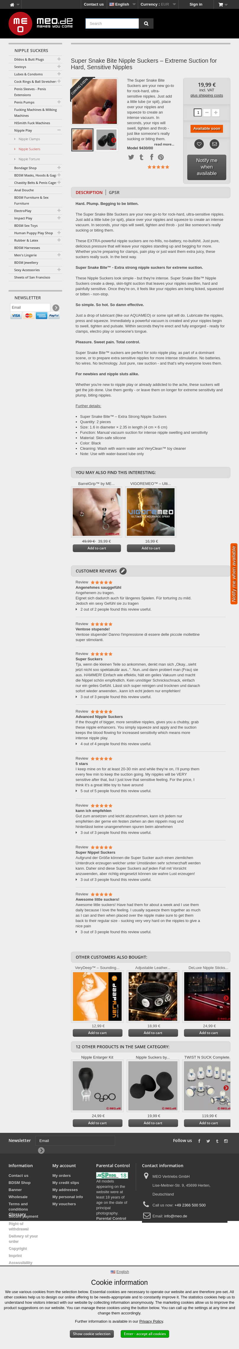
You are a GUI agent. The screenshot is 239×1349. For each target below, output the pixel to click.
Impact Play (23, 218)
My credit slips (65, 1182)
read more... (164, 144)
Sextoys (20, 66)
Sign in (196, 4)
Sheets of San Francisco (32, 277)
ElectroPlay (22, 210)
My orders (61, 1175)
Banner (15, 1190)
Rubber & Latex (26, 240)
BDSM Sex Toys (26, 225)
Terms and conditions (18, 1206)
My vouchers (64, 1204)
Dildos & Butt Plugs (29, 59)
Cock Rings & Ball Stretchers (35, 81)
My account (64, 1165)
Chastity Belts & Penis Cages (35, 182)
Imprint (15, 1255)
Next (114, 140)
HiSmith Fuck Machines (32, 123)
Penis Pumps (24, 102)
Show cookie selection (92, 1333)
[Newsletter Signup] (55, 309)
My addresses (65, 1190)
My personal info (67, 1197)
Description (89, 192)
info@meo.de (175, 1216)
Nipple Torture (29, 159)
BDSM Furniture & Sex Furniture (31, 200)
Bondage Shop (25, 168)
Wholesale (18, 1197)
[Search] (146, 23)
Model (132, 148)
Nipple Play (23, 130)
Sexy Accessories (27, 270)
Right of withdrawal (18, 1226)
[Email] (30, 309)
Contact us (94, 4)
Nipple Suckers (29, 149)
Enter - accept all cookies (145, 1333)
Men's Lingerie (25, 255)
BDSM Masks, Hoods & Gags (35, 175)
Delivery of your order (23, 1238)
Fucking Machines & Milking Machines (35, 112)
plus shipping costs (206, 95)
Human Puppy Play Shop (33, 233)
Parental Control (111, 1218)
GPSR (114, 192)
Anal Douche (24, 190)
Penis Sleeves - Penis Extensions (30, 92)
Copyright (18, 1248)
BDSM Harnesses (27, 247)
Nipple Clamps (29, 139)
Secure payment (23, 1216)
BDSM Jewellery (26, 262)
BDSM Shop (19, 1182)
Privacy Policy (151, 1321)
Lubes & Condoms (28, 74)
